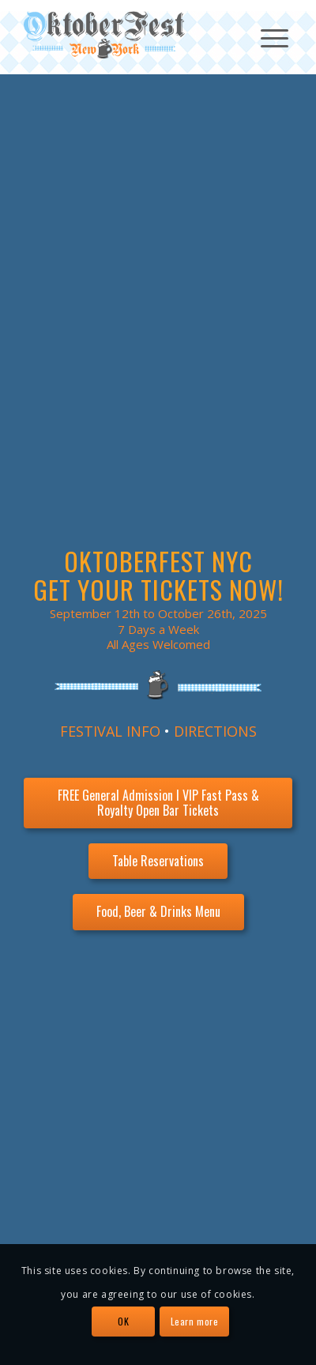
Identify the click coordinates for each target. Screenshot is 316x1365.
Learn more (195, 1321)
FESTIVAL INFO (110, 731)
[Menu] (266, 36)
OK (123, 1321)
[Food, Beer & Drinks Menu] (158, 911)
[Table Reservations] (158, 861)
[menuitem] (266, 36)
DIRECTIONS (215, 731)
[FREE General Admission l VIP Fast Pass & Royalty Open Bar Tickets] (158, 803)
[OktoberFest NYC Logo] (131, 34)
